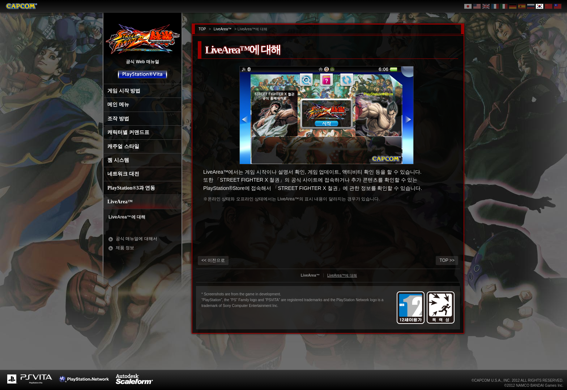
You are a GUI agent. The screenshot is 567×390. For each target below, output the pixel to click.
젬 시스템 (118, 160)
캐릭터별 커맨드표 (128, 132)
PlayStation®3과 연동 (131, 188)
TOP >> (447, 260)
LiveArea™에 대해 (126, 217)
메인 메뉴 (118, 104)
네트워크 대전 (123, 174)
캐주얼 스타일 (123, 146)
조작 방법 (118, 118)
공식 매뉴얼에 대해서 (136, 238)
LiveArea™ (120, 201)
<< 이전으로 (213, 260)
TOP (202, 29)
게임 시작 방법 (123, 91)
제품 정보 (125, 247)
